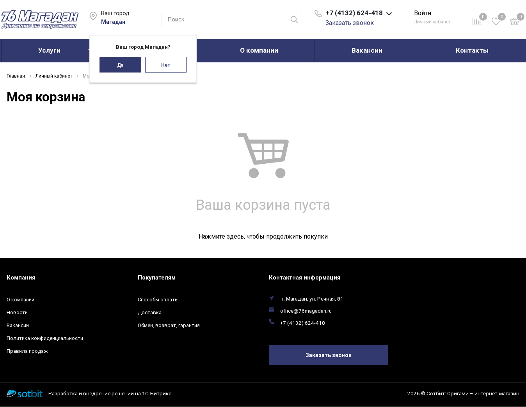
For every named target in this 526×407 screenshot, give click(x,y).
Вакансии (367, 50)
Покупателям (157, 277)
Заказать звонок (349, 23)
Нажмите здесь (221, 236)
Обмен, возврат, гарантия (169, 325)
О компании (259, 50)
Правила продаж (27, 351)
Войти (422, 13)
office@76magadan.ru (306, 311)
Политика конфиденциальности (45, 338)
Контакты (472, 50)
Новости (17, 312)
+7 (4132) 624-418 (302, 323)
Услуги (49, 50)
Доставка (150, 312)
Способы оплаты (158, 300)
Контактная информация (304, 277)
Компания (21, 277)
